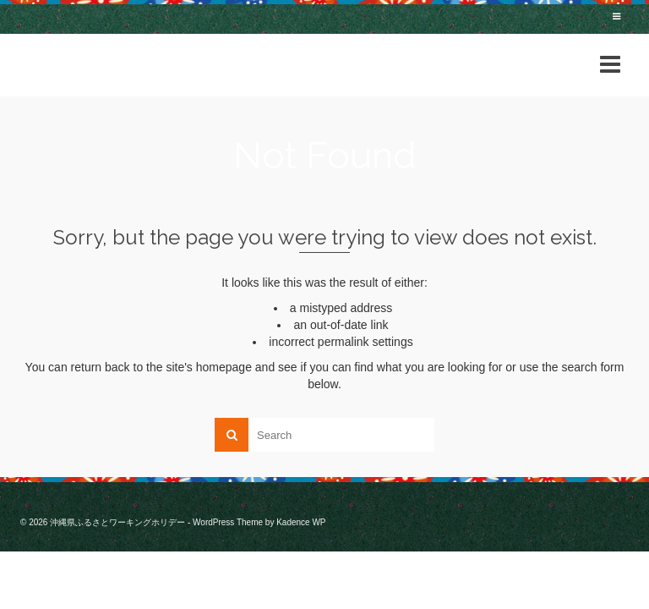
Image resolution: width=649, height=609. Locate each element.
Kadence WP (300, 522)
